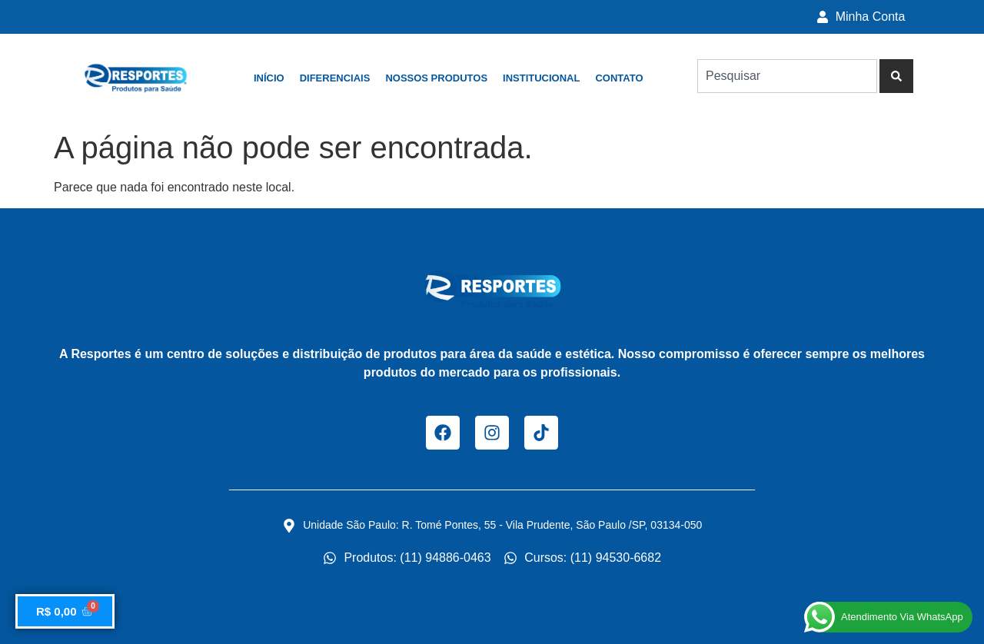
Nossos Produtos (436, 78)
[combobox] (787, 76)
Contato (619, 78)
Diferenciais (335, 78)
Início (269, 78)
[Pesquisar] (896, 76)
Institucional (541, 78)
